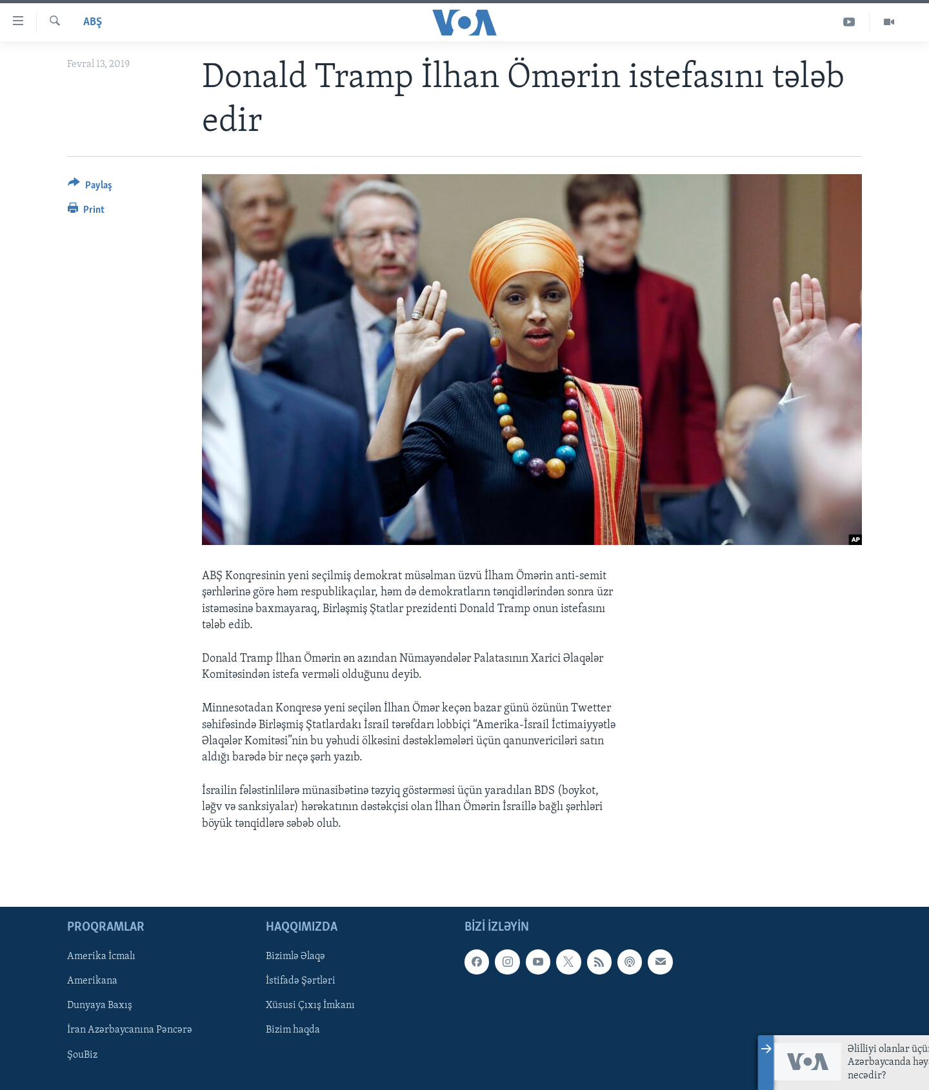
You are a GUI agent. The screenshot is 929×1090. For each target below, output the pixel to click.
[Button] (90, 187)
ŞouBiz (82, 1054)
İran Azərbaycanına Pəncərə (129, 1030)
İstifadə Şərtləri (300, 981)
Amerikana (92, 981)
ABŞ (92, 22)
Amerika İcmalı (101, 956)
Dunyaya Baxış (99, 1005)
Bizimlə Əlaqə (295, 956)
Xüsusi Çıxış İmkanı (310, 1005)
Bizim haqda (293, 1030)
